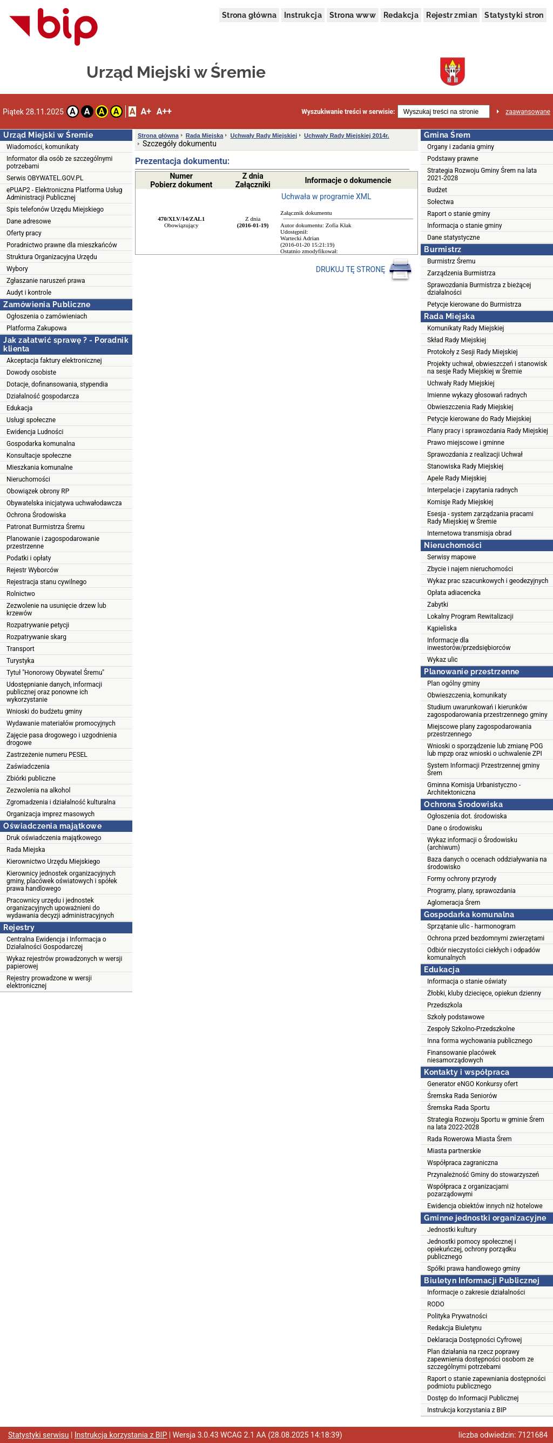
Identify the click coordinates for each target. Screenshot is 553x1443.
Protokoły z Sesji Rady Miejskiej (472, 352)
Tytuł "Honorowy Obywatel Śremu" (55, 672)
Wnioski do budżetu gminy (44, 711)
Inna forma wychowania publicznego (479, 1041)
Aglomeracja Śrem (453, 902)
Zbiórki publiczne (31, 778)
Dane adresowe (28, 221)
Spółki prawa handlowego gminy (473, 1268)
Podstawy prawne (452, 158)
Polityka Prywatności (457, 1316)
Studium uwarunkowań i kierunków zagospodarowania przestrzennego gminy (487, 711)
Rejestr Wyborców (32, 570)
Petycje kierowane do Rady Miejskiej (479, 419)
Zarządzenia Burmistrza (461, 273)
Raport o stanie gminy (458, 214)
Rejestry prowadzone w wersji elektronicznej (49, 982)
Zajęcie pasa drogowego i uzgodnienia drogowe (61, 739)
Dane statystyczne (453, 237)
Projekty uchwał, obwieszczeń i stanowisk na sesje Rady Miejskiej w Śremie (487, 367)
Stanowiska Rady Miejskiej (465, 466)
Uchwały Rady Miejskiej (263, 135)
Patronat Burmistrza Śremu (45, 527)
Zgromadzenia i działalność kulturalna (61, 802)
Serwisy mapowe (451, 557)
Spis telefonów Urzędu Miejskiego (55, 209)
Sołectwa (440, 202)
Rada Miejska (25, 849)
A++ (164, 111)
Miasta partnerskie (454, 1151)
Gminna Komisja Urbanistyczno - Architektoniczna (474, 788)
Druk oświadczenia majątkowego (54, 838)
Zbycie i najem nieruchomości (470, 569)
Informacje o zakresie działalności (476, 1292)
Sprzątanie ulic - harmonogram (471, 926)
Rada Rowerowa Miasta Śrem (469, 1139)
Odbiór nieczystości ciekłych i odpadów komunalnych (483, 953)
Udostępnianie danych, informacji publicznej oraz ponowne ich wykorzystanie (54, 692)
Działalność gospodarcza (42, 396)
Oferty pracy (24, 233)
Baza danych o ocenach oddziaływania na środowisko (487, 863)
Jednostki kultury (451, 1230)
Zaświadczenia (28, 766)
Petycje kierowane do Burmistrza (474, 304)
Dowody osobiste (31, 372)
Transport (20, 649)
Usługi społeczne (31, 420)
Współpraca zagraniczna (462, 1163)
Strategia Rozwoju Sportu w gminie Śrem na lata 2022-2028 (485, 1123)
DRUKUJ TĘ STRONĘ (364, 270)
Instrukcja (303, 15)
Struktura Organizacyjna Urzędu (51, 257)
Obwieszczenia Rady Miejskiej (470, 407)
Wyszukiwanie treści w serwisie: (348, 112)
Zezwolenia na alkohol (38, 790)
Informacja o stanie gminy (464, 225)
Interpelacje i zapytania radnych (472, 490)
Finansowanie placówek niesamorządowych (461, 1056)
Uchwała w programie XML (326, 196)
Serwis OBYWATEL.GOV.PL (44, 178)
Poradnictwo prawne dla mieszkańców (61, 245)
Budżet (437, 190)
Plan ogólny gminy (453, 683)
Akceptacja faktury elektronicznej (54, 360)
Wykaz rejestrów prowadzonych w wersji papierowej (64, 962)
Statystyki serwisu (38, 1435)
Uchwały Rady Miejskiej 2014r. (346, 135)
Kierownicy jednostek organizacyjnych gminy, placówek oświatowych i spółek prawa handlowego (61, 881)
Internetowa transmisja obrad (469, 533)
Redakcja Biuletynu (454, 1328)
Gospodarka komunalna (40, 444)
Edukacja (19, 408)
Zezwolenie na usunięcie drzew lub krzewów (56, 609)
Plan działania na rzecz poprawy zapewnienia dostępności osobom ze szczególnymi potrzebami (480, 1359)
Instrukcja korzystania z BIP (467, 1410)
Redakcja (401, 15)
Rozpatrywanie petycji (37, 625)
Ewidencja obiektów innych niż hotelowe (485, 1206)
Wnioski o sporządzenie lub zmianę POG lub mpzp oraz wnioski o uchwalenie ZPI (485, 749)
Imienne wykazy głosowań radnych (477, 395)
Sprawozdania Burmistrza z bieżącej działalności (479, 288)
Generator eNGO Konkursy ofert (472, 1084)
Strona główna (249, 15)
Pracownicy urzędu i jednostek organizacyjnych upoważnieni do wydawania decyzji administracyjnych (60, 908)
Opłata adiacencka (454, 593)
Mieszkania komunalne (39, 467)
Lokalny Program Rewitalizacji (470, 616)
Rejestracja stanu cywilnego (46, 582)
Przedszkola (444, 1005)
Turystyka (20, 661)
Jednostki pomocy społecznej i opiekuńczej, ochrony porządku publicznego (471, 1249)
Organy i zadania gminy (460, 147)
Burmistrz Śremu (451, 261)
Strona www (352, 15)
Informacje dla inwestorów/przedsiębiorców (468, 644)
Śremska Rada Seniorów (462, 1096)
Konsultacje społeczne (38, 455)
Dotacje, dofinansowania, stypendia (57, 384)
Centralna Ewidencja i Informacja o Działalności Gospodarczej (56, 943)
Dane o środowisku (454, 828)
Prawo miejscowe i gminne (465, 442)
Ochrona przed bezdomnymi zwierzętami (485, 938)
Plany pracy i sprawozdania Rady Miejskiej (487, 431)
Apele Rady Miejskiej (457, 478)
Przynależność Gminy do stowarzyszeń (483, 1174)
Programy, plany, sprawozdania (471, 891)
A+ (145, 111)
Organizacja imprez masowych (50, 814)
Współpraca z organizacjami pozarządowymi (468, 1190)
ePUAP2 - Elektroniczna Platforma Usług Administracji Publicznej (64, 193)
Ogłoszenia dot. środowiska (467, 816)
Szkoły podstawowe (455, 1017)
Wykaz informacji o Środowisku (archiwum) (472, 843)
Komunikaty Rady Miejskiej (465, 328)
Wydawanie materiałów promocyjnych (61, 723)
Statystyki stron (513, 15)
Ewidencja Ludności (35, 432)
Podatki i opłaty (28, 558)
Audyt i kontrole (28, 292)
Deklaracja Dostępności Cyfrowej (474, 1340)
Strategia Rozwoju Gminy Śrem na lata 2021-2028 (482, 174)
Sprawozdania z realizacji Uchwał (475, 454)
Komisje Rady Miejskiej (460, 502)
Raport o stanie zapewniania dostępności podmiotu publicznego (486, 1382)
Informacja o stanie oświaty (467, 981)
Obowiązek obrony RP (37, 491)
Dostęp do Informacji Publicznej (472, 1398)
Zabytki (437, 604)
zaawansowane (527, 112)
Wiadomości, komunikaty (42, 147)
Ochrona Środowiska (36, 515)
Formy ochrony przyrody (461, 879)
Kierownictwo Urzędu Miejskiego (53, 861)
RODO (435, 1304)
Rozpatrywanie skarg (36, 637)
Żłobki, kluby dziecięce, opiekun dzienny (484, 993)
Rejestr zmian (451, 15)
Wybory (17, 269)
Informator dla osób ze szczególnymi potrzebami (59, 162)
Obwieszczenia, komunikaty (467, 695)
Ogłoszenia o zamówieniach (46, 316)
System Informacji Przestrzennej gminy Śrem (483, 769)
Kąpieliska (442, 628)
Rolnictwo (20, 594)
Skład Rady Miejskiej (456, 340)
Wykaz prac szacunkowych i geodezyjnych (487, 581)
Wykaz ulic (442, 659)
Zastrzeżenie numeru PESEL (46, 754)
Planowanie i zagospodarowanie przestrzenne (52, 542)
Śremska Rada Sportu (458, 1108)
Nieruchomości (28, 479)
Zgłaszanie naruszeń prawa (45, 280)
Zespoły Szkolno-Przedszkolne (471, 1029)
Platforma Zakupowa (36, 328)
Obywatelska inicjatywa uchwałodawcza (64, 503)
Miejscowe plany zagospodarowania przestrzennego (479, 730)
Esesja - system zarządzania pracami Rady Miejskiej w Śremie (480, 517)
